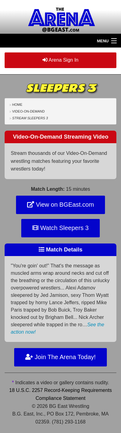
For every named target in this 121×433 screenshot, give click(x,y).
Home (17, 104)
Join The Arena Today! (60, 357)
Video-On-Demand (28, 111)
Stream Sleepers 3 (30, 118)
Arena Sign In (60, 60)
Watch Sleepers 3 (60, 227)
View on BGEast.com (60, 204)
